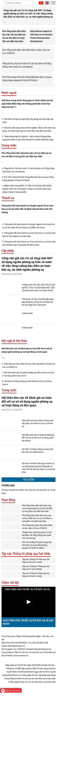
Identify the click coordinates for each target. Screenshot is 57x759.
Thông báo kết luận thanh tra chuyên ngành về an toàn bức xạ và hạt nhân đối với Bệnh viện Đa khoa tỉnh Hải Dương (27, 243)
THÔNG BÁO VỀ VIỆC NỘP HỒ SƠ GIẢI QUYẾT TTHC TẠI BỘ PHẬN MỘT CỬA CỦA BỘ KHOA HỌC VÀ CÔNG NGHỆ (38, 333)
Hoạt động (8, 566)
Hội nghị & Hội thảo (14, 387)
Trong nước (9, 168)
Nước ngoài (9, 103)
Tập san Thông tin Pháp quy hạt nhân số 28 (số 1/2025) (35, 627)
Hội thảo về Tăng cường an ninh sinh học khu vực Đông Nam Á (26, 441)
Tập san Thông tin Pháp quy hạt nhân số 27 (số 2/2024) (35, 634)
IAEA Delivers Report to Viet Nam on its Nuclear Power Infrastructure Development (41, 46)
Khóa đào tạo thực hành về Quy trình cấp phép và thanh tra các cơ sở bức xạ (28, 423)
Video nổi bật (10, 649)
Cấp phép (8, 291)
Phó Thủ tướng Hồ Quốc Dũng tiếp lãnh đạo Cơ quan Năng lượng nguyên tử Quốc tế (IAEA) (27, 89)
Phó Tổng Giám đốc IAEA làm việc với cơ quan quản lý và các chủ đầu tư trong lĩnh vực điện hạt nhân (37, 574)
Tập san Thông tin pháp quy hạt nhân (26, 620)
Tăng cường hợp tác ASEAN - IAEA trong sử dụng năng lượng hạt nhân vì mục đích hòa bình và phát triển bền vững (27, 160)
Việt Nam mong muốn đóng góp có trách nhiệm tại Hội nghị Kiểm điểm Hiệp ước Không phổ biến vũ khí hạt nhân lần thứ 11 (27, 114)
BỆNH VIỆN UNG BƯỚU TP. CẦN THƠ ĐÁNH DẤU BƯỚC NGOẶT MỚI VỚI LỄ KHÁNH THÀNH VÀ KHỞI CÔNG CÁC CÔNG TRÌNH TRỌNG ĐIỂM (27, 223)
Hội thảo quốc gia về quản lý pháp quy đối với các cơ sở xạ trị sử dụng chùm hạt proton (28, 432)
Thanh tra (8, 232)
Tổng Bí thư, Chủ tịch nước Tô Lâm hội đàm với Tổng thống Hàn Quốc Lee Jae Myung (26, 75)
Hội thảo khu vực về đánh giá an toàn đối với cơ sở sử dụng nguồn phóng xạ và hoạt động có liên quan (27, 396)
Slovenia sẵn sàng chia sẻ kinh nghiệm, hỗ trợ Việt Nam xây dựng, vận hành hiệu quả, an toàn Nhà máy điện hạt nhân (28, 151)
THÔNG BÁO (27, 359)
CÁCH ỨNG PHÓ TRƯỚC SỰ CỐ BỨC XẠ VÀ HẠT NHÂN (28, 688)
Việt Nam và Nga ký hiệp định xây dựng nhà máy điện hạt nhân (28, 143)
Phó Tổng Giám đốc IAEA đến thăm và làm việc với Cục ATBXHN (26, 61)
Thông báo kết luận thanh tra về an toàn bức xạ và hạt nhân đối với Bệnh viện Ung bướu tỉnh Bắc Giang (28, 284)
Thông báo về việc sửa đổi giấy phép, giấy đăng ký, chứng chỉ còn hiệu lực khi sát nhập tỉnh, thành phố (38, 348)
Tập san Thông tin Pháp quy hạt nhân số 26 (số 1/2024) (35, 641)
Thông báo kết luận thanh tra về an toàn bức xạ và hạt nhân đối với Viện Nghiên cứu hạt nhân (28, 275)
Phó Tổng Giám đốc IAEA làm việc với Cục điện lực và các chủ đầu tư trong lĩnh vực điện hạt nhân (14, 46)
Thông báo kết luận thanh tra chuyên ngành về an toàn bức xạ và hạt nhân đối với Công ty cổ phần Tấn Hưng (28, 266)
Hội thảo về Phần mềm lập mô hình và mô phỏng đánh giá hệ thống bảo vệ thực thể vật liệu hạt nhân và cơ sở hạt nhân (38, 534)
